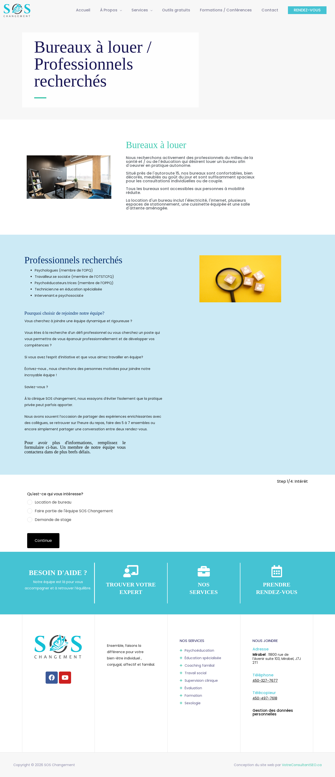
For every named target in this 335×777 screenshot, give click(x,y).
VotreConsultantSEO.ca (302, 764)
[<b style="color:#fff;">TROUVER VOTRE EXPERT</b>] (131, 571)
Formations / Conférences (226, 10)
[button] (307, 10)
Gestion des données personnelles (273, 712)
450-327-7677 (265, 680)
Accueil (83, 10)
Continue (43, 540)
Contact (269, 10)
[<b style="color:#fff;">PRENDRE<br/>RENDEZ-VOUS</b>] (277, 571)
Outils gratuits (176, 10)
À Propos (108, 10)
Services (139, 10)
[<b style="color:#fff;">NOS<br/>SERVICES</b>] (204, 571)
